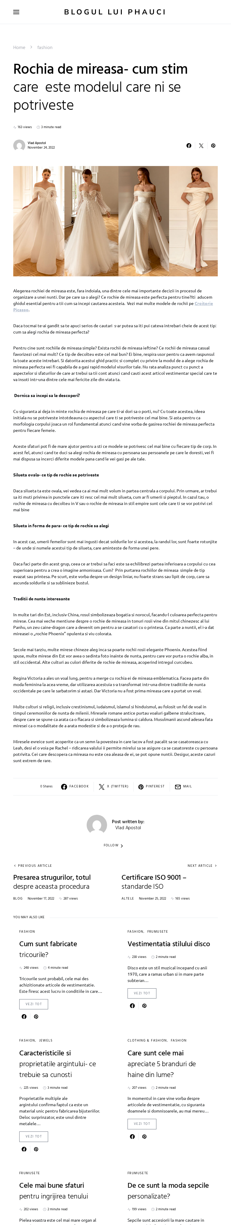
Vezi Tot (34, 1004)
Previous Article (35, 866)
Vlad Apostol (37, 143)
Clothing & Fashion (147, 1040)
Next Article (200, 866)
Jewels (46, 1040)
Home (19, 48)
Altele (128, 898)
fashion (45, 48)
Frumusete (157, 931)
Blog (18, 898)
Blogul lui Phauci (115, 12)
